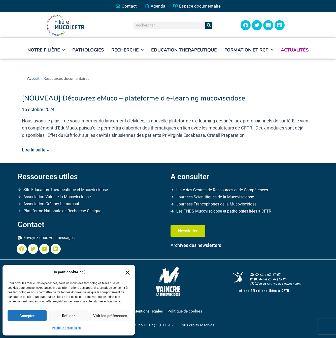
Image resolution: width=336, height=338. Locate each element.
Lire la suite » (35, 149)
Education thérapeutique (184, 50)
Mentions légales (148, 311)
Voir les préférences (110, 316)
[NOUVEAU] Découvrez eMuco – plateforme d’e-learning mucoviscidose (128, 98)
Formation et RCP (248, 50)
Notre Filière (46, 50)
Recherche (127, 50)
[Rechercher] (208, 25)
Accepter (27, 316)
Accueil (33, 78)
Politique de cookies (184, 311)
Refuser (68, 316)
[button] (127, 272)
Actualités (295, 50)
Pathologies (88, 50)
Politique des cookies (66, 328)
